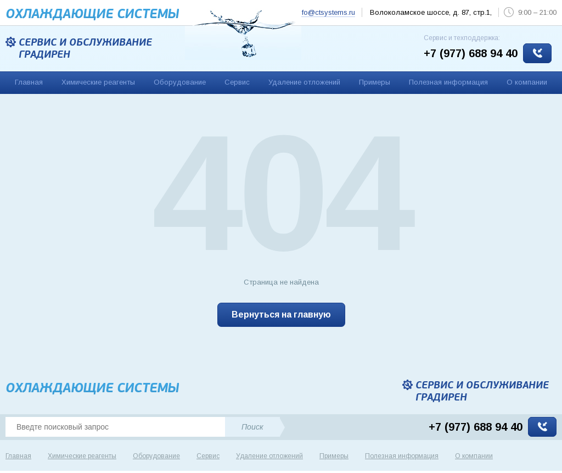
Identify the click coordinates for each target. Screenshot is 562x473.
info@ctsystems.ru (325, 12)
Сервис (237, 82)
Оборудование (180, 82)
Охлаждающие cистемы (92, 14)
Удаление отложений (304, 82)
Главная (29, 82)
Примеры (374, 82)
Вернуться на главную (281, 314)
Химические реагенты (98, 82)
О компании (527, 82)
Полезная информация (448, 82)
